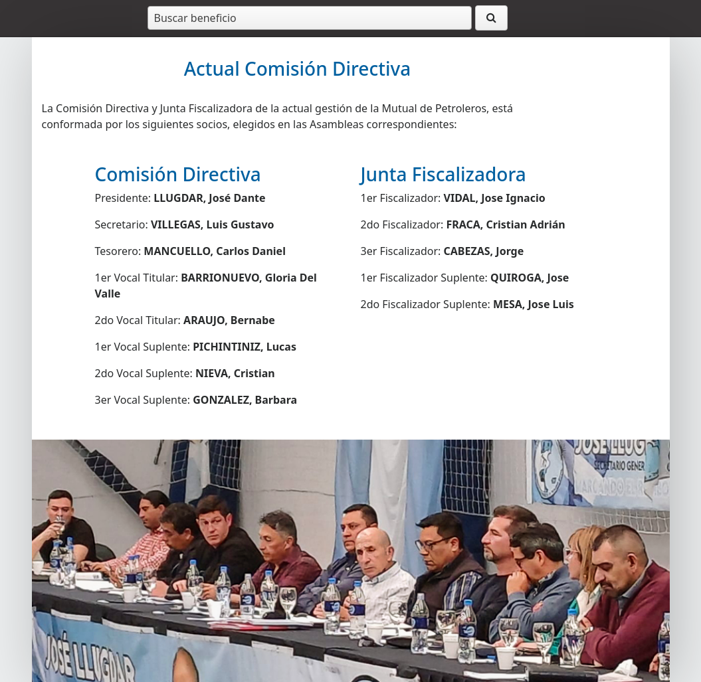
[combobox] (310, 18)
